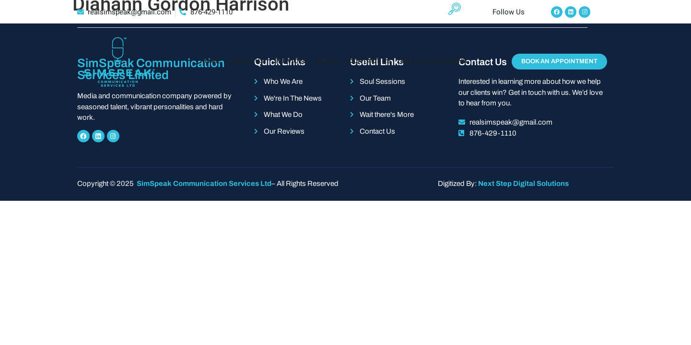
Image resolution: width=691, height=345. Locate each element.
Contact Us (369, 61)
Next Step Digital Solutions (523, 183)
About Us (247, 61)
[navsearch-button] (451, 12)
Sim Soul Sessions (433, 61)
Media (327, 61)
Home (210, 61)
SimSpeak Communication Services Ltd (203, 183)
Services (290, 61)
